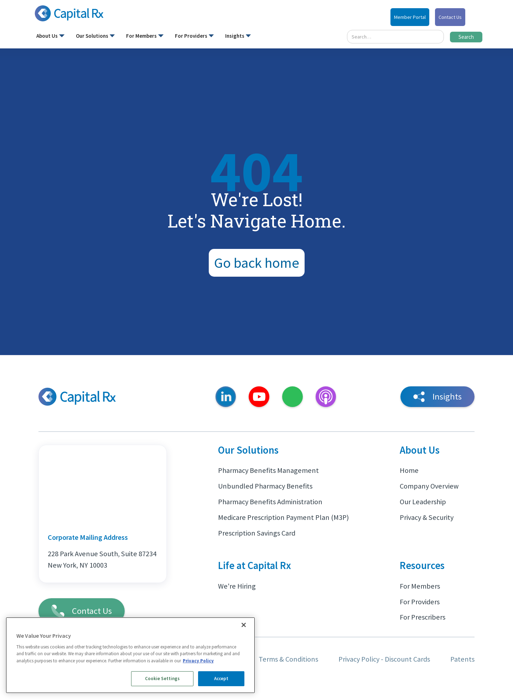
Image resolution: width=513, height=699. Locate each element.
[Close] (244, 625)
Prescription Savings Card (256, 533)
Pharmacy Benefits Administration (270, 501)
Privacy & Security (427, 517)
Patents (462, 659)
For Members (420, 586)
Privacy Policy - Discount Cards (384, 659)
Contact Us (450, 17)
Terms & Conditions (288, 659)
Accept (221, 678)
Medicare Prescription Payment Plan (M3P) (283, 517)
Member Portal (410, 17)
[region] (130, 655)
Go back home (256, 263)
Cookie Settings (162, 678)
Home (409, 470)
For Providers (420, 601)
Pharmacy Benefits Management (268, 470)
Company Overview (429, 486)
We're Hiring (237, 586)
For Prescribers (422, 617)
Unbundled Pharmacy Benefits (265, 486)
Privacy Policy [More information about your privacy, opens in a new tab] (198, 661)
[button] (50, 37)
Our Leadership (423, 501)
